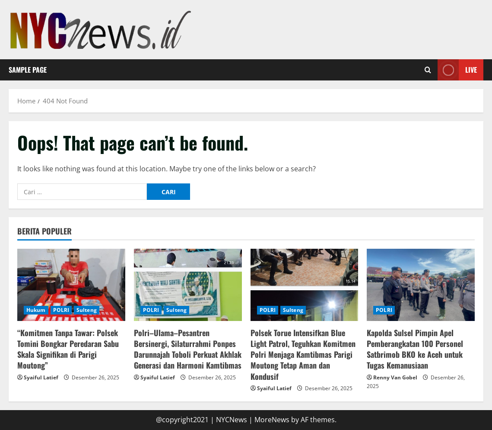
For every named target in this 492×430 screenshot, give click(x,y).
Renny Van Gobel (395, 377)
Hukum (36, 310)
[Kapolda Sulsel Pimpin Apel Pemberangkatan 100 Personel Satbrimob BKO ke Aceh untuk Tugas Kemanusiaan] (421, 285)
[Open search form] (428, 69)
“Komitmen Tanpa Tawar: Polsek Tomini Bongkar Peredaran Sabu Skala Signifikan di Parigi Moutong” (68, 349)
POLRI (61, 310)
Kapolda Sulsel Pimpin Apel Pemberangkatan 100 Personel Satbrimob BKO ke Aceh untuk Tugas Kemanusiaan (415, 349)
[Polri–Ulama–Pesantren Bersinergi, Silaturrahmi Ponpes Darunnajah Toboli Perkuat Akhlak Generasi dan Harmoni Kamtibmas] (188, 285)
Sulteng (86, 310)
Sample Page (28, 69)
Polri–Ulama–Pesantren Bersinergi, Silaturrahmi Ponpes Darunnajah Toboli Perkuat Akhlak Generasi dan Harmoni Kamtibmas (187, 349)
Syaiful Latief (41, 377)
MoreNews (271, 419)
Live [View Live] (457, 69)
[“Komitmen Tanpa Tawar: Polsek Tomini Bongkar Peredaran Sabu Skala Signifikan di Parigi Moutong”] (71, 285)
